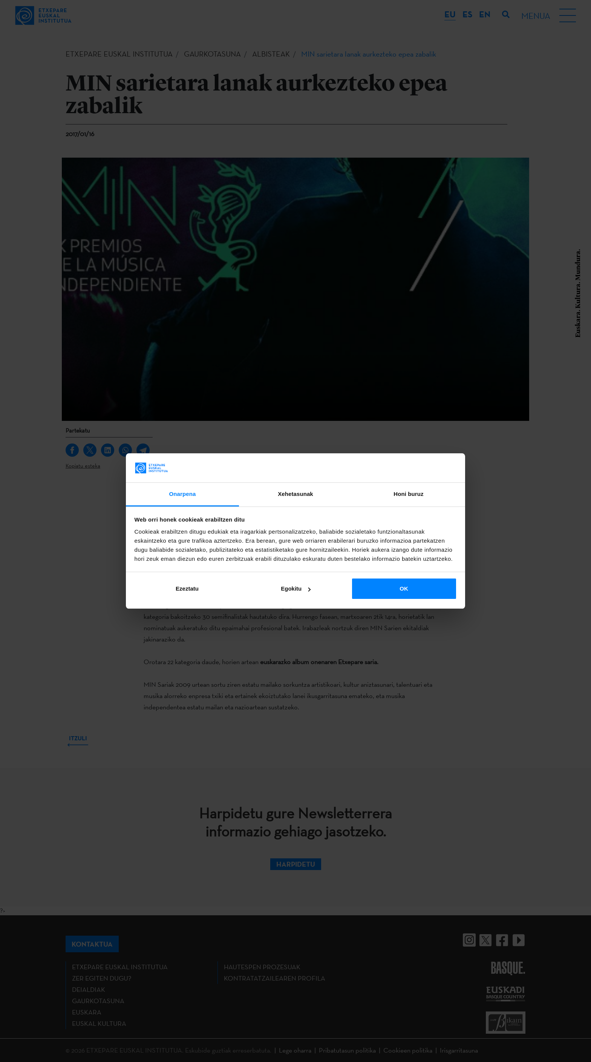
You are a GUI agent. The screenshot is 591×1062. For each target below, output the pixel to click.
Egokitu (296, 588)
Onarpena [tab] (182, 494)
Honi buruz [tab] (408, 494)
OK (404, 588)
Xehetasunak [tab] (295, 494)
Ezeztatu (187, 588)
